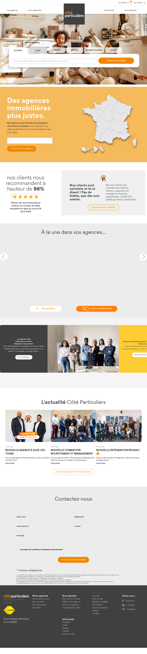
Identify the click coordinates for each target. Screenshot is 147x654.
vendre (57, 53)
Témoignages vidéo (71, 614)
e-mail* (77, 532)
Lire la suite (9, 469)
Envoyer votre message (73, 566)
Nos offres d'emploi (71, 605)
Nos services (38, 608)
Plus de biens (48, 315)
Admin (95, 617)
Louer (65, 631)
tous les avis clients (103, 213)
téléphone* (79, 523)
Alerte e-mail (68, 640)
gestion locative (94, 53)
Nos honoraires (39, 611)
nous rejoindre (130, 10)
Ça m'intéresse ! (24, 363)
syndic (113, 53)
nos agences (12, 10)
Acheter (66, 628)
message (20, 542)
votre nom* (21, 523)
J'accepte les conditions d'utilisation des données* (41, 556)
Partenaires (97, 611)
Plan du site (97, 605)
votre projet (109, 10)
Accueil (95, 602)
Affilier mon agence (71, 608)
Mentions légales (100, 608)
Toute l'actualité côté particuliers (73, 478)
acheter (18, 53)
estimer (75, 53)
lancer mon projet (116, 64)
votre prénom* (22, 532)
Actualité (36, 614)
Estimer (65, 637)
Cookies (96, 620)
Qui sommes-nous (40, 605)
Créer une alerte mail (100, 315)
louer (38, 53)
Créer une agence (70, 611)
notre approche (34, 10)
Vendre (65, 634)
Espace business (100, 614)
